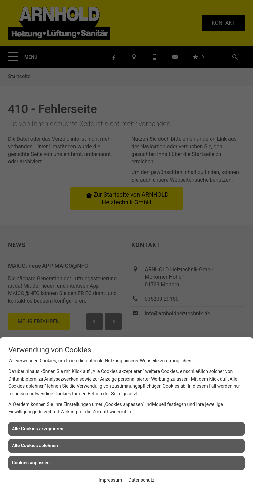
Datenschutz (141, 480)
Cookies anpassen (31, 462)
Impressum (110, 480)
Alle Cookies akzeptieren (37, 428)
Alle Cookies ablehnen (35, 445)
